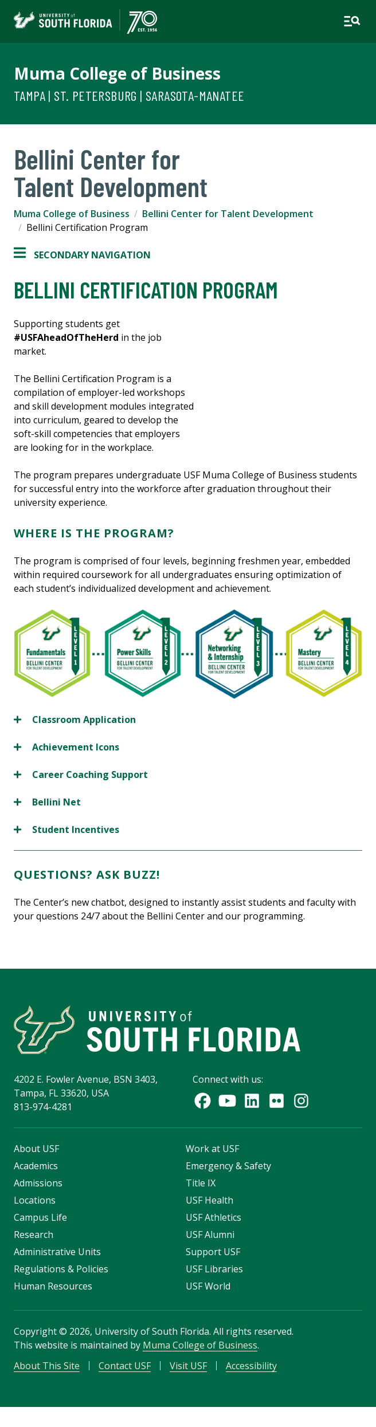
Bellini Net (47, 802)
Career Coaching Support (81, 774)
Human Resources (53, 1286)
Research (33, 1234)
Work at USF (212, 1148)
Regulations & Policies (61, 1269)
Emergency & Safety (228, 1165)
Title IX (201, 1183)
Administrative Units (57, 1251)
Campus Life (40, 1217)
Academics (36, 1165)
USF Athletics (213, 1217)
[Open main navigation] (352, 21)
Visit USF (188, 1365)
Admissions (38, 1183)
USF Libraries (214, 1269)
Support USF (213, 1251)
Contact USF (125, 1365)
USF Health (209, 1200)
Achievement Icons (66, 747)
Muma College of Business (117, 73)
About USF (36, 1148)
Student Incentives (66, 829)
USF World (208, 1286)
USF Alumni (210, 1234)
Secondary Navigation (82, 255)
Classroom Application (75, 719)
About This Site (47, 1365)
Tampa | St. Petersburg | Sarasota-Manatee (129, 95)
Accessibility (251, 1365)
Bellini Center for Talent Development (228, 213)
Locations (35, 1200)
